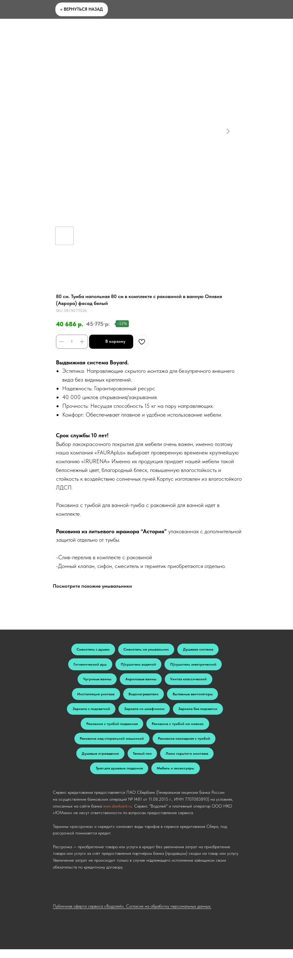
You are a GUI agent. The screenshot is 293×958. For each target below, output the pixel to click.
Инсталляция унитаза (95, 697)
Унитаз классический (189, 681)
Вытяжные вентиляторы (194, 697)
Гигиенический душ (89, 666)
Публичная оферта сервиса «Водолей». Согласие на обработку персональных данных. (132, 915)
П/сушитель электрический (194, 666)
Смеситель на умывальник (146, 650)
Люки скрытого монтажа (188, 760)
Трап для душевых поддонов (118, 776)
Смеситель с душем (92, 650)
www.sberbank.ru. (118, 814)
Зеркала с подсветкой (90, 713)
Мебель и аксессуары (176, 776)
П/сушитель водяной (138, 666)
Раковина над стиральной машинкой (111, 745)
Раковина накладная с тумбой (185, 745)
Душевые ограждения (99, 760)
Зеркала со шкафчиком (144, 713)
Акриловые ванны (140, 681)
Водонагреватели (144, 697)
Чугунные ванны (96, 681)
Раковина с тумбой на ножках (178, 729)
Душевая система (199, 650)
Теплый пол (142, 760)
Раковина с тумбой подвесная (111, 729)
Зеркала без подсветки (199, 713)
